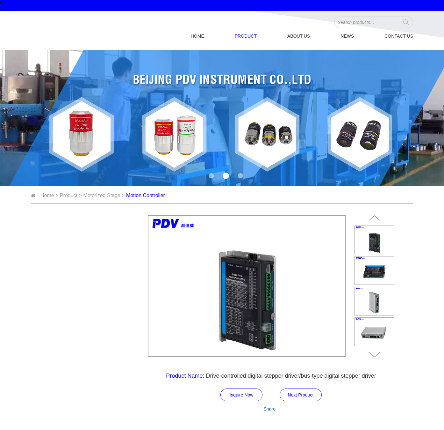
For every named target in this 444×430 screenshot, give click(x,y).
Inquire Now (242, 394)
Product (246, 36)
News (347, 36)
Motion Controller (145, 195)
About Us (298, 36)
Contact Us (398, 36)
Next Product (300, 394)
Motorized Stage (101, 195)
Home (197, 36)
